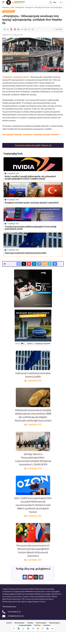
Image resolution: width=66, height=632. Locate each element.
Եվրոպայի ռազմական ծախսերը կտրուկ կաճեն (25, 253)
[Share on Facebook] (7, 29)
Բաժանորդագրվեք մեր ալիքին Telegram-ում (33, 145)
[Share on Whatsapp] (23, 628)
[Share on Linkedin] (18, 29)
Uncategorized (8, 11)
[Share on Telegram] (22, 29)
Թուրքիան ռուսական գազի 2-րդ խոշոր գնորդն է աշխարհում (32, 203)
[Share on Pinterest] (14, 29)
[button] (4, 2)
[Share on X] (11, 29)
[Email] (25, 29)
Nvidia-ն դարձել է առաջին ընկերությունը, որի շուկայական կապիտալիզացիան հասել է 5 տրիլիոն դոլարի (30, 177)
